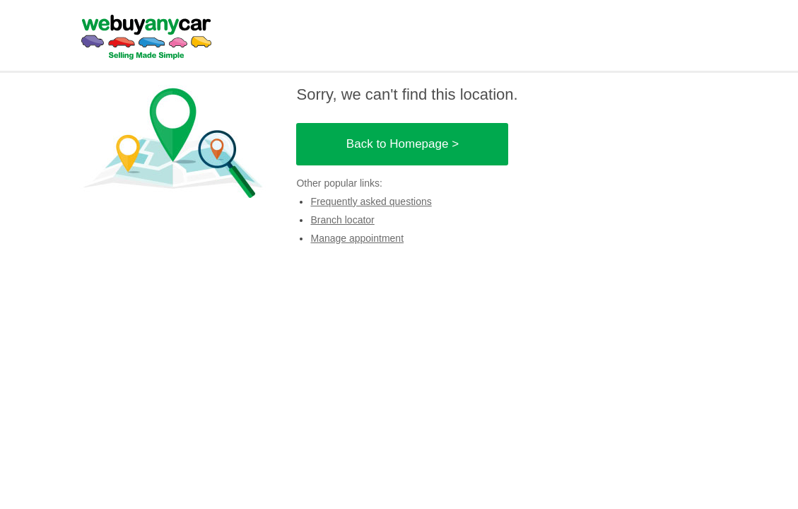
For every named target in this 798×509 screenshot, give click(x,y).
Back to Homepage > (402, 144)
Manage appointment (357, 238)
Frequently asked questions (370, 201)
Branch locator (342, 220)
